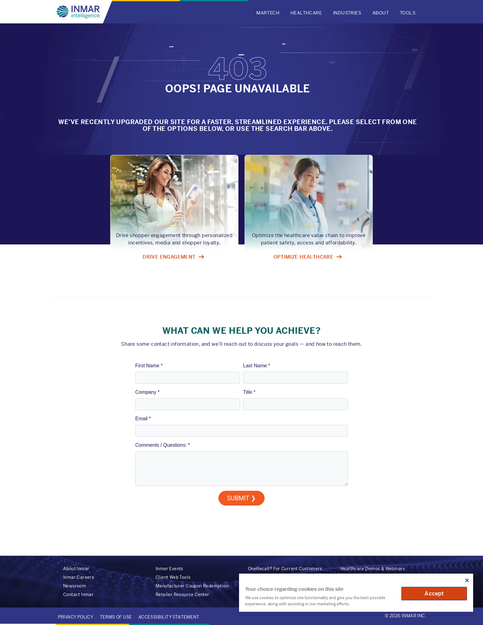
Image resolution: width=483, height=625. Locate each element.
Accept (434, 593)
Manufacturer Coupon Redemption (192, 586)
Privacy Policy (76, 617)
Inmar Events (169, 568)
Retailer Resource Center (182, 594)
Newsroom (74, 586)
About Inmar (76, 568)
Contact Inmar (78, 594)
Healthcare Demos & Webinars (372, 568)
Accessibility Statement (168, 617)
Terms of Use (116, 617)
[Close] (467, 580)
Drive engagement (169, 257)
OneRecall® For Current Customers (285, 568)
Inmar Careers (78, 577)
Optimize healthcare (304, 257)
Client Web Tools (173, 577)
